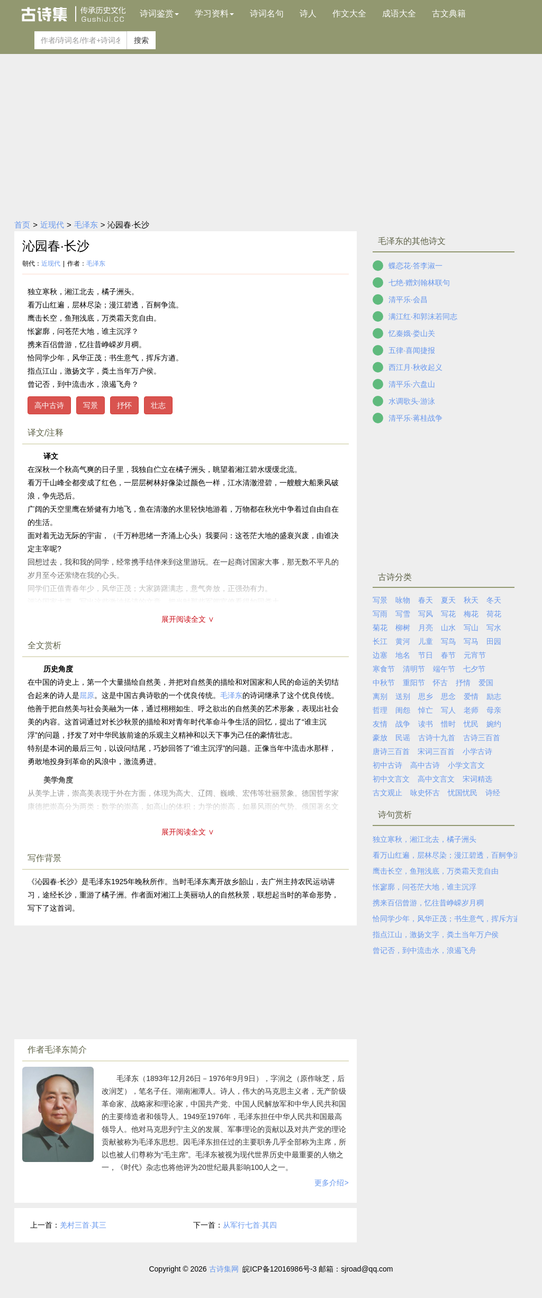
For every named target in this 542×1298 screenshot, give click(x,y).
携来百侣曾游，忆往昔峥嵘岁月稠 (428, 902)
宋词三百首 (436, 751)
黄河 (402, 641)
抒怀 (124, 405)
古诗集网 (224, 1269)
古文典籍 (449, 13)
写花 (448, 614)
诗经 (492, 792)
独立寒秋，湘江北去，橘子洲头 (424, 839)
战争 (402, 724)
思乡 (425, 696)
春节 (448, 655)
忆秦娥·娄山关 (412, 333)
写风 (425, 614)
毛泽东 (86, 224)
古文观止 (387, 792)
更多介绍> (331, 1182)
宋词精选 (477, 779)
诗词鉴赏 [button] (159, 13)
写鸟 (448, 641)
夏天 (448, 600)
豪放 (380, 737)
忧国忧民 (462, 792)
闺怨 (402, 710)
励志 (493, 696)
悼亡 (425, 710)
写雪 (402, 614)
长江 (380, 641)
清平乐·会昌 (408, 299)
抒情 (463, 682)
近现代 (52, 224)
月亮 (425, 627)
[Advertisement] (271, 133)
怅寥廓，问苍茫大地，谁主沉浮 (424, 887)
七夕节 (474, 669)
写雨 (380, 614)
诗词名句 (267, 13)
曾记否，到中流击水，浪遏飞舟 (424, 950)
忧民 (471, 724)
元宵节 (475, 655)
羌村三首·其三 (83, 1225)
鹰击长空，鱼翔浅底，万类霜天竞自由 (436, 871)
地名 (402, 655)
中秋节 (384, 682)
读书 (425, 724)
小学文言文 (466, 765)
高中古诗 (49, 405)
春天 (425, 600)
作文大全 (349, 13)
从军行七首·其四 (250, 1225)
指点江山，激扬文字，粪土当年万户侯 (436, 934)
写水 (493, 627)
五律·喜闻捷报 (412, 350)
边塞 (380, 655)
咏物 (402, 600)
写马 (471, 641)
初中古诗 (387, 765)
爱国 (485, 682)
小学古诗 (477, 751)
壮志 (158, 405)
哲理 (380, 710)
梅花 (471, 614)
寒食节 (384, 669)
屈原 (86, 695)
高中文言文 (436, 779)
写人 (448, 710)
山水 (448, 627)
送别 (402, 696)
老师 (471, 710)
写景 (90, 405)
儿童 (425, 641)
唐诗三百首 (391, 751)
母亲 (493, 710)
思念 (448, 696)
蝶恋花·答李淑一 (415, 265)
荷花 (493, 614)
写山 (471, 627)
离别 (380, 696)
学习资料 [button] (214, 13)
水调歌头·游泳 (412, 401)
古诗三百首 (481, 737)
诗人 (308, 13)
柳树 (402, 627)
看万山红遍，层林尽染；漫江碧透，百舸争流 (447, 855)
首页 (22, 224)
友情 (380, 724)
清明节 (414, 669)
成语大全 (399, 13)
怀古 (440, 682)
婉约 (493, 724)
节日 (425, 655)
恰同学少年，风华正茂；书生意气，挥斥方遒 (447, 918)
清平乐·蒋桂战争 (415, 418)
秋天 (471, 600)
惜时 (448, 724)
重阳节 (414, 682)
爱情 (471, 696)
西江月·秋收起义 (415, 367)
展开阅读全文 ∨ (187, 619)
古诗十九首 (436, 737)
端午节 (444, 669)
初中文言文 (391, 779)
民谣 (402, 737)
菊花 (380, 627)
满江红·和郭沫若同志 (423, 316)
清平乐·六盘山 (412, 384)
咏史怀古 (425, 792)
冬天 (493, 600)
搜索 (141, 40)
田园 (493, 641)
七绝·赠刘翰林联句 (419, 282)
